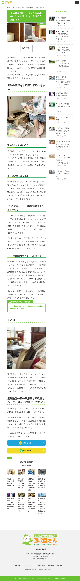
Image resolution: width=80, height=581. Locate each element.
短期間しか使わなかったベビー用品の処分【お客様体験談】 (31, 484)
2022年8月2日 (31, 499)
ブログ (9, 458)
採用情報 (59, 565)
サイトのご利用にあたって (45, 569)
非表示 (28, 48)
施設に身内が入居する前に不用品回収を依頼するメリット (41, 484)
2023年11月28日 (10, 499)
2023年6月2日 (41, 499)
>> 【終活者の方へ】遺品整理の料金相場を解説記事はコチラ (26, 307)
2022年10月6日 (31, 476)
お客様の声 (50, 565)
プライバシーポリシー (30, 569)
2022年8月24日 (41, 476)
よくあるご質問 (40, 565)
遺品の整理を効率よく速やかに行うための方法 (31, 506)
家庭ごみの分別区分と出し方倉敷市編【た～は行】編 (21, 483)
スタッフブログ (27, 565)
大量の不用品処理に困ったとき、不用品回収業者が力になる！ (41, 507)
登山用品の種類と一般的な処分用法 (10, 505)
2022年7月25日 (10, 476)
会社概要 (17, 565)
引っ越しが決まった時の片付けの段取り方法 (10, 482)
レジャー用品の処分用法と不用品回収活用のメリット (21, 506)
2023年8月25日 (21, 476)
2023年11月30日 (21, 499)
